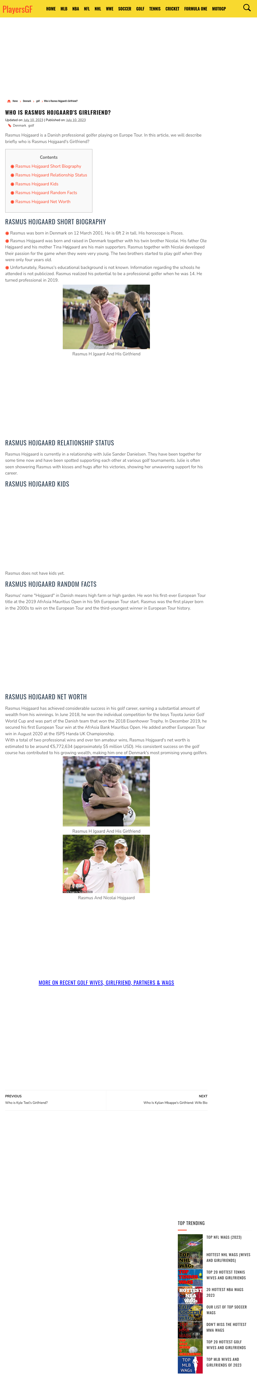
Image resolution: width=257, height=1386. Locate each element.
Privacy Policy (48, 1378)
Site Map (101, 1378)
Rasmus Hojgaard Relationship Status (51, 176)
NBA (72, 6)
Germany (98, 1282)
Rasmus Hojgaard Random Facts (46, 193)
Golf (155, 6)
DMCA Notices (68, 1378)
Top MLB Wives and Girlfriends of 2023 (224, 238)
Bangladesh (135, 1290)
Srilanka (145, 1325)
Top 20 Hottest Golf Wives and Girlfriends (226, 220)
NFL (87, 6)
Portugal (133, 1308)
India (95, 1273)
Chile (159, 1316)
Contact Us (86, 1378)
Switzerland (101, 1316)
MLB (57, 6)
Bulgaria (98, 1343)
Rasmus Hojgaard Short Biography (48, 167)
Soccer (135, 6)
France (116, 1282)
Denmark (19, 126)
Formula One (220, 6)
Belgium (114, 1290)
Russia (96, 1290)
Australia (149, 1264)
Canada (110, 1264)
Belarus (142, 1316)
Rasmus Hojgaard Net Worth (42, 202)
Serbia (96, 1308)
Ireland (124, 1316)
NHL (102, 6)
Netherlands (101, 1325)
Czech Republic (148, 1299)
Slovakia (125, 1325)
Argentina (144, 1273)
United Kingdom (118, 1299)
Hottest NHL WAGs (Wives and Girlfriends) (228, 133)
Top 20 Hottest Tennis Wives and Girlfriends (226, 151)
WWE (117, 6)
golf (31, 126)
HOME (41, 6)
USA (94, 1264)
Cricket (194, 6)
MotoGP (43, 12)
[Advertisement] (129, 58)
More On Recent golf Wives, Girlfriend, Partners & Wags (87, 1009)
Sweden (114, 1308)
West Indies (100, 1334)
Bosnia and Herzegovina (135, 1334)
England (128, 1264)
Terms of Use (28, 1378)
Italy (155, 1290)
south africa (138, 1282)
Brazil (124, 1273)
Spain (109, 1273)
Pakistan (154, 1308)
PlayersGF (17, 8)
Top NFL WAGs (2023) (224, 113)
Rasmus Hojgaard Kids (37, 185)
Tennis (173, 6)
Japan (95, 1299)
